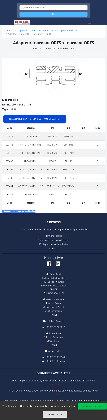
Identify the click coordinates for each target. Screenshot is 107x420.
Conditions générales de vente (53, 240)
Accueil (8, 30)
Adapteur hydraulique (43, 30)
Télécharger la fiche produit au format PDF (35, 119)
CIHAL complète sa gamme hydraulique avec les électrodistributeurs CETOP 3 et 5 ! (53, 380)
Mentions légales (53, 235)
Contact (53, 248)
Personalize (55, 414)
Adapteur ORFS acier (68, 30)
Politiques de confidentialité (53, 244)
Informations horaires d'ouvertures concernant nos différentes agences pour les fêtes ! (53, 390)
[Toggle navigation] (89, 22)
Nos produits (22, 30)
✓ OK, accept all (92, 406)
